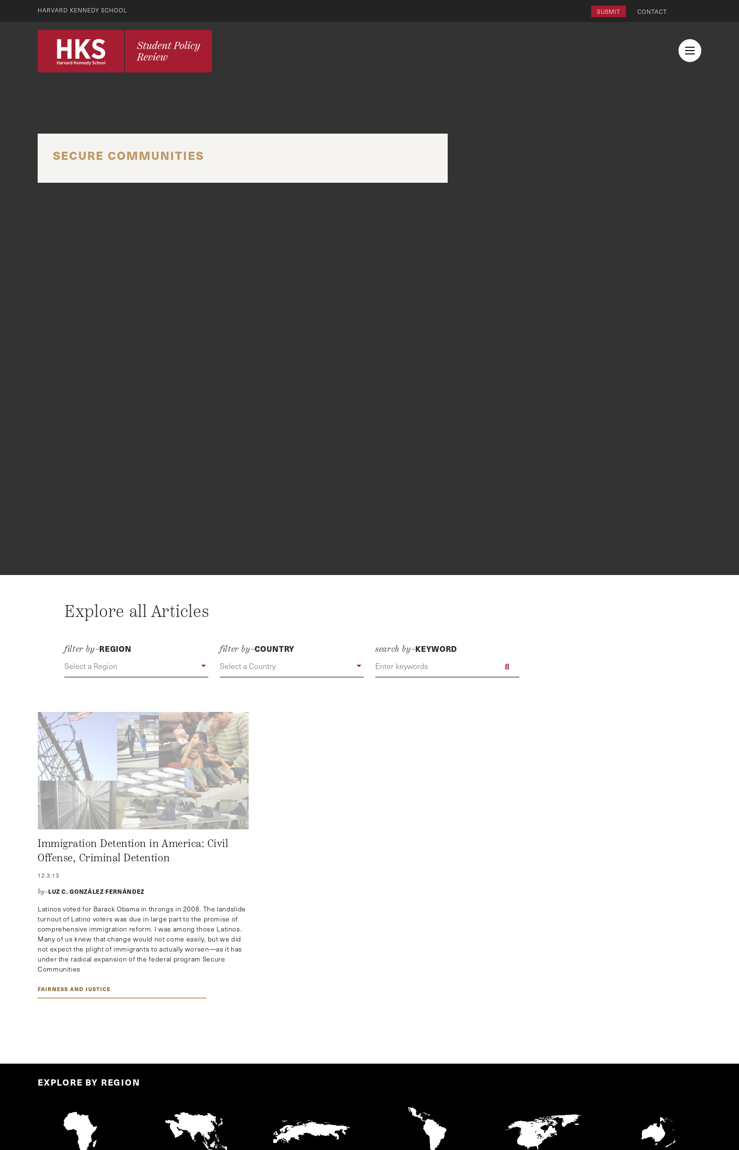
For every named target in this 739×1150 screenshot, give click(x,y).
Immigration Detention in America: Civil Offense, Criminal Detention (133, 851)
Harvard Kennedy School (82, 10)
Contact (652, 11)
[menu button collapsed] (689, 50)
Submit (608, 11)
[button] (136, 667)
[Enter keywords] (447, 667)
